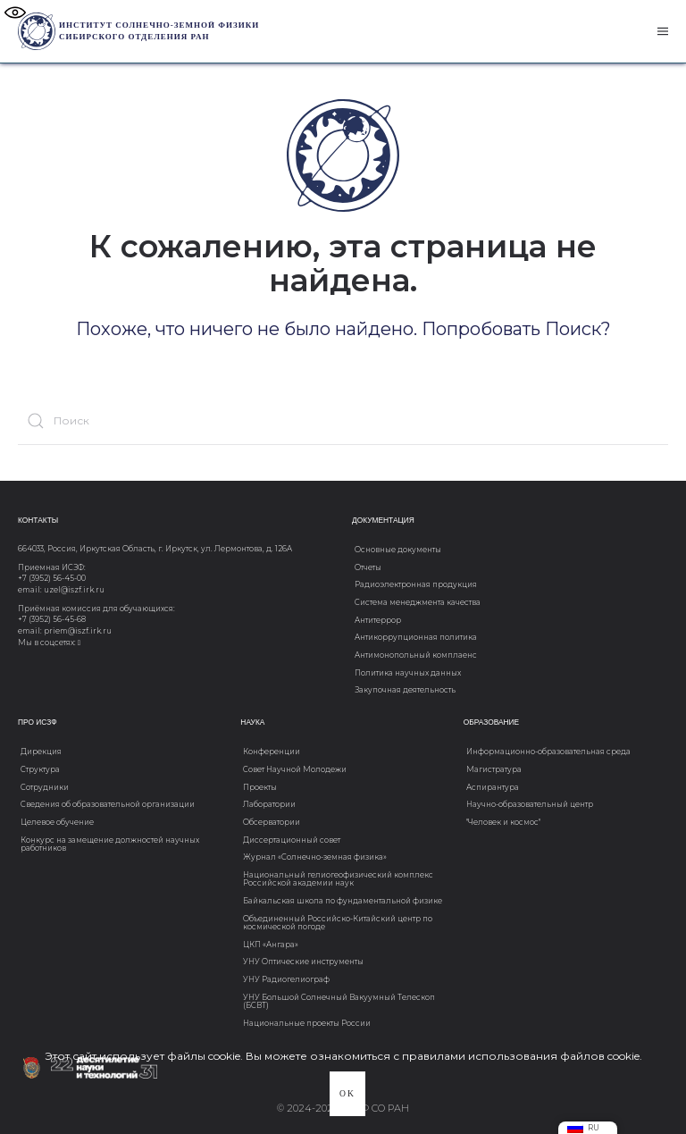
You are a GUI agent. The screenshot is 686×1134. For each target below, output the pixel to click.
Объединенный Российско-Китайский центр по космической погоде (337, 922)
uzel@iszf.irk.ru (74, 589)
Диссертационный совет (291, 840)
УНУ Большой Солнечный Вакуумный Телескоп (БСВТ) (339, 1001)
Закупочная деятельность (405, 689)
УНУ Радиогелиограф (286, 979)
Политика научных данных (408, 672)
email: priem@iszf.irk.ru (65, 630)
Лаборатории (269, 804)
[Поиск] (343, 420)
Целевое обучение (57, 822)
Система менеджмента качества (418, 602)
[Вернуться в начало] (36, 31)
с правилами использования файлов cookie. (517, 1056)
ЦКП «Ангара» (270, 944)
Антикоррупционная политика (416, 637)
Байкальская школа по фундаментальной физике (342, 900)
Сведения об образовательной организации (108, 804)
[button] (662, 31)
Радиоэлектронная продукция (416, 584)
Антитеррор (378, 620)
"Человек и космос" (503, 822)
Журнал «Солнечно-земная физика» (315, 857)
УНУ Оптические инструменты (303, 961)
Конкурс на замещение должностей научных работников (110, 844)
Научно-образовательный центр (529, 804)
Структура (40, 769)
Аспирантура (492, 787)
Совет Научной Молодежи (295, 769)
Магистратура (494, 769)
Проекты (260, 787)
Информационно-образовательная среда (548, 751)
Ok (347, 1093)
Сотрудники (45, 787)
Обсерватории (271, 822)
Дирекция (41, 751)
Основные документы (398, 549)
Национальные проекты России (307, 1023)
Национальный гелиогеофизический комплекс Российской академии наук (338, 878)
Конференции (271, 751)
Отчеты (368, 567)
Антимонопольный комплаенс (416, 655)
